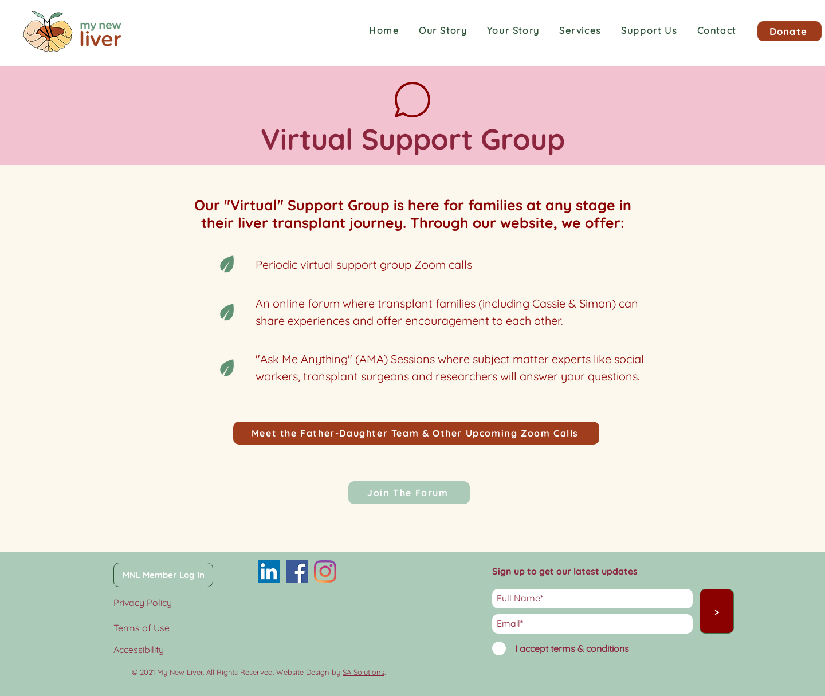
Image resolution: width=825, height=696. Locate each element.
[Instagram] (325, 571)
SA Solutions (363, 672)
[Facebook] (297, 571)
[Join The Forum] (409, 492)
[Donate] (789, 31)
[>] (717, 611)
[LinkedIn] (269, 571)
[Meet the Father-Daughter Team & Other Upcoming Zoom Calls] (416, 433)
